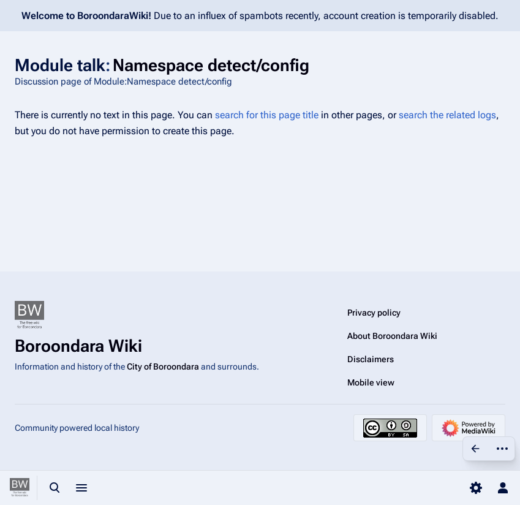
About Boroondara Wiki (392, 336)
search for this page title (266, 115)
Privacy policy (374, 312)
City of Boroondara (163, 366)
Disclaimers (370, 359)
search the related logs (447, 115)
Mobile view (370, 382)
